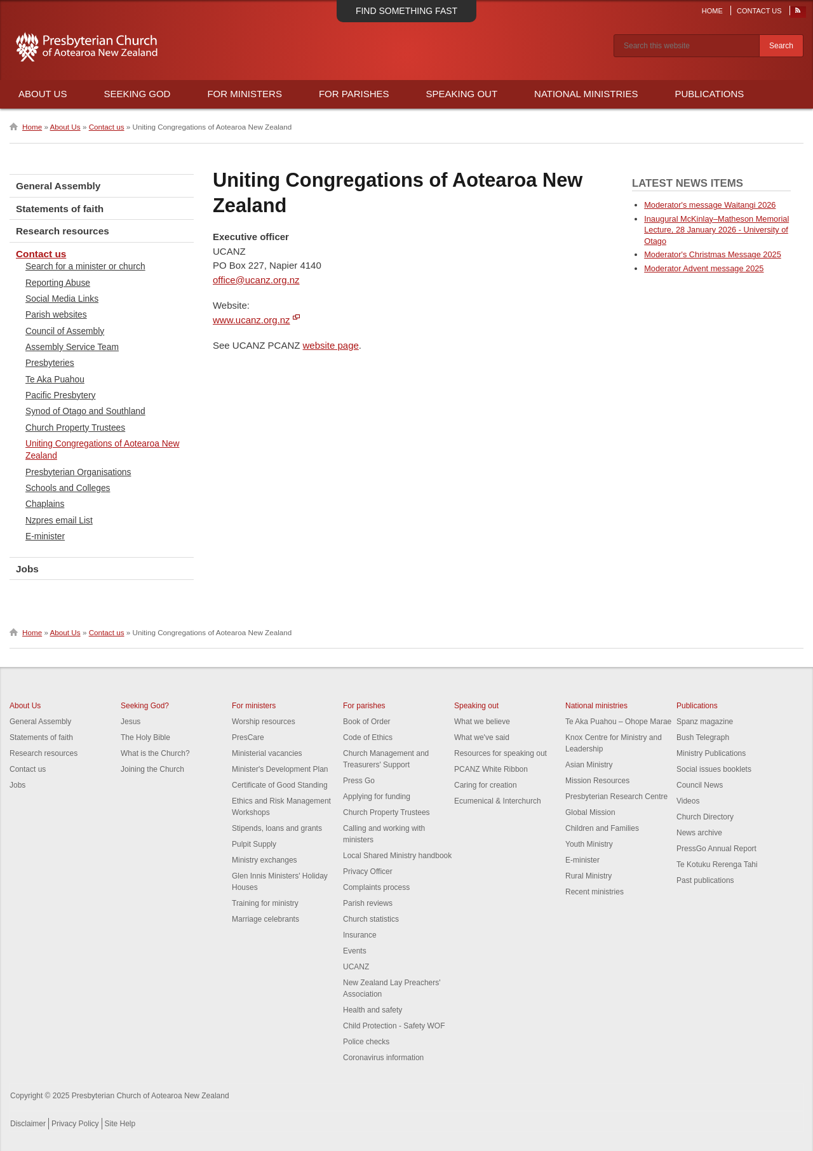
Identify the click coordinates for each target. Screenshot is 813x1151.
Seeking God (137, 93)
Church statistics (371, 919)
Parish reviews (368, 903)
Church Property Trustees (75, 427)
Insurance (360, 935)
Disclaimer (28, 1123)
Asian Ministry (589, 764)
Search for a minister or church (85, 266)
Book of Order (367, 721)
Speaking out (476, 705)
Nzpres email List (59, 520)
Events (354, 950)
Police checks (366, 1041)
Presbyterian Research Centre (616, 796)
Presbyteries (49, 363)
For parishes (364, 705)
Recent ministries (594, 891)
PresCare (248, 737)
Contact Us (759, 11)
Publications (709, 93)
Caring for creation (485, 785)
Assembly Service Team (72, 347)
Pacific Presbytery (60, 395)
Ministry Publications (711, 753)
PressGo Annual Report (716, 848)
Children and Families (602, 828)
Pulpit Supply (254, 844)
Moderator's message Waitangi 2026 (710, 205)
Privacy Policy (75, 1123)
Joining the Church (152, 769)
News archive (699, 832)
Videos (687, 801)
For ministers (254, 705)
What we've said (481, 737)
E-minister (45, 536)
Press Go (359, 780)
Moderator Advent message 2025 (703, 268)
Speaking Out (462, 93)
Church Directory (705, 816)
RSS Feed (798, 13)
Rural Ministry (588, 876)
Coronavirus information (383, 1057)
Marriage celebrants (265, 919)
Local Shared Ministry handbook (397, 855)
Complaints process (376, 887)
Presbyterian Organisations (78, 472)
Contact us (106, 127)
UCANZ (356, 966)
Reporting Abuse (57, 283)
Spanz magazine (704, 721)
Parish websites (56, 314)
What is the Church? (155, 753)
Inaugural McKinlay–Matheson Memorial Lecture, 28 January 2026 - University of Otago (716, 230)
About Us (42, 93)
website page (331, 345)
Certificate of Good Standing (280, 785)
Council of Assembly (64, 331)
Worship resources (263, 721)
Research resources (62, 230)
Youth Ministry (589, 844)
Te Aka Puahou (54, 379)
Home (712, 11)
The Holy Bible (145, 737)
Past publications (705, 880)
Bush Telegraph (702, 737)
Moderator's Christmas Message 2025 (712, 254)
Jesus (130, 721)
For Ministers (244, 93)
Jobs (27, 568)
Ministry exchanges (264, 860)
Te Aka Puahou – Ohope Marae (618, 721)
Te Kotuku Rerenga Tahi (717, 864)
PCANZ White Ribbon (491, 769)
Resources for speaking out (500, 753)
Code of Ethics (368, 737)
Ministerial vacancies (267, 753)
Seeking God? (145, 705)
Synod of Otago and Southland (85, 411)
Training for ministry (265, 903)
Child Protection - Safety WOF (394, 1025)
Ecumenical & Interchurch (497, 801)
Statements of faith (60, 208)
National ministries (596, 705)
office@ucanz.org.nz (256, 279)
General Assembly (58, 185)
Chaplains (44, 504)
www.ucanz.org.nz (251, 319)
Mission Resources (597, 780)
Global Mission (590, 812)
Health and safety (372, 1010)
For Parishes (354, 93)
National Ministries (586, 93)
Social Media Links (61, 298)
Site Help (120, 1123)
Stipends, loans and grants (277, 828)
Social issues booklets (713, 769)
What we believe (482, 721)
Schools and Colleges (67, 488)
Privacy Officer (368, 871)
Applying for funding (376, 796)
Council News (699, 785)
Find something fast (406, 11)
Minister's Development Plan (280, 769)
